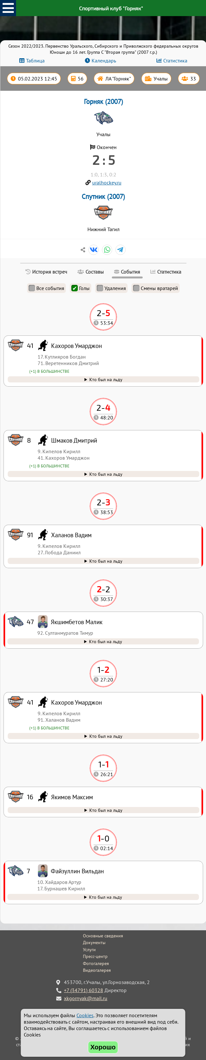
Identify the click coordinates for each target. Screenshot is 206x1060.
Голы (80, 288)
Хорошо (103, 1047)
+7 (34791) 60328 (83, 990)
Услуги (89, 949)
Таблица (35, 60)
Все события (46, 288)
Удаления (111, 288)
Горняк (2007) (103, 101)
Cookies (85, 1015)
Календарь (104, 60)
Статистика (175, 60)
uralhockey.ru (106, 182)
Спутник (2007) (103, 196)
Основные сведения (103, 935)
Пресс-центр (95, 956)
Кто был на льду (105, 897)
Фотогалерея (96, 963)
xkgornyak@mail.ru (85, 998)
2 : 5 (103, 159)
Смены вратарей (155, 288)
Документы (94, 942)
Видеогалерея (97, 970)
